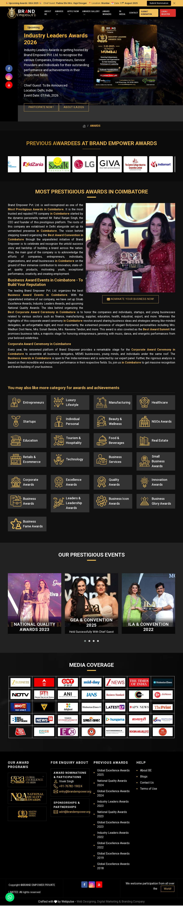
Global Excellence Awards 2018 (113, 867)
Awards (59, 13)
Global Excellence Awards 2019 (113, 857)
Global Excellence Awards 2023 (113, 826)
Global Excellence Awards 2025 (113, 774)
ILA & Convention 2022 (148, 628)
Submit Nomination (159, 3)
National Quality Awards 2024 (112, 784)
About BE (47, 13)
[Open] (57, 14)
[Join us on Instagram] (9, 76)
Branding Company (133, 903)
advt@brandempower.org (74, 813)
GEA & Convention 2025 (91, 624)
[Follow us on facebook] (9, 68)
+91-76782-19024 (70, 787)
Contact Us (147, 784)
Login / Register (165, 13)
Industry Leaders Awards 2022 (113, 836)
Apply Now (73, 13)
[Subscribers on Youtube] (9, 84)
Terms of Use (148, 790)
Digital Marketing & (109, 903)
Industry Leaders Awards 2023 (113, 805)
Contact (133, 13)
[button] (85, 642)
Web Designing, (86, 903)
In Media (122, 13)
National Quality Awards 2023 (34, 628)
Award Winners (107, 13)
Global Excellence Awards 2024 (113, 795)
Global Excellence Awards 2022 (113, 847)
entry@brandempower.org (75, 792)
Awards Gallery (91, 13)
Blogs (143, 778)
